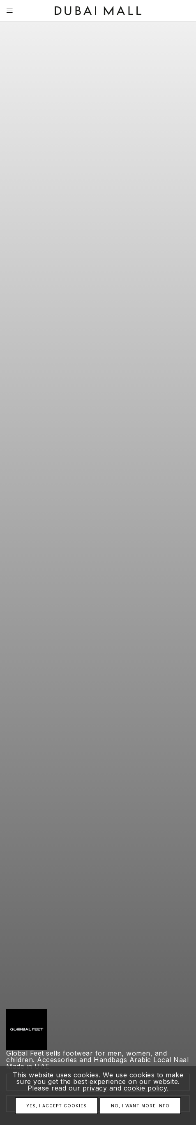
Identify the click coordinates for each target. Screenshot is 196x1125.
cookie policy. (146, 1088)
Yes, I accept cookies (56, 1105)
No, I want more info (140, 1105)
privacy (95, 1088)
